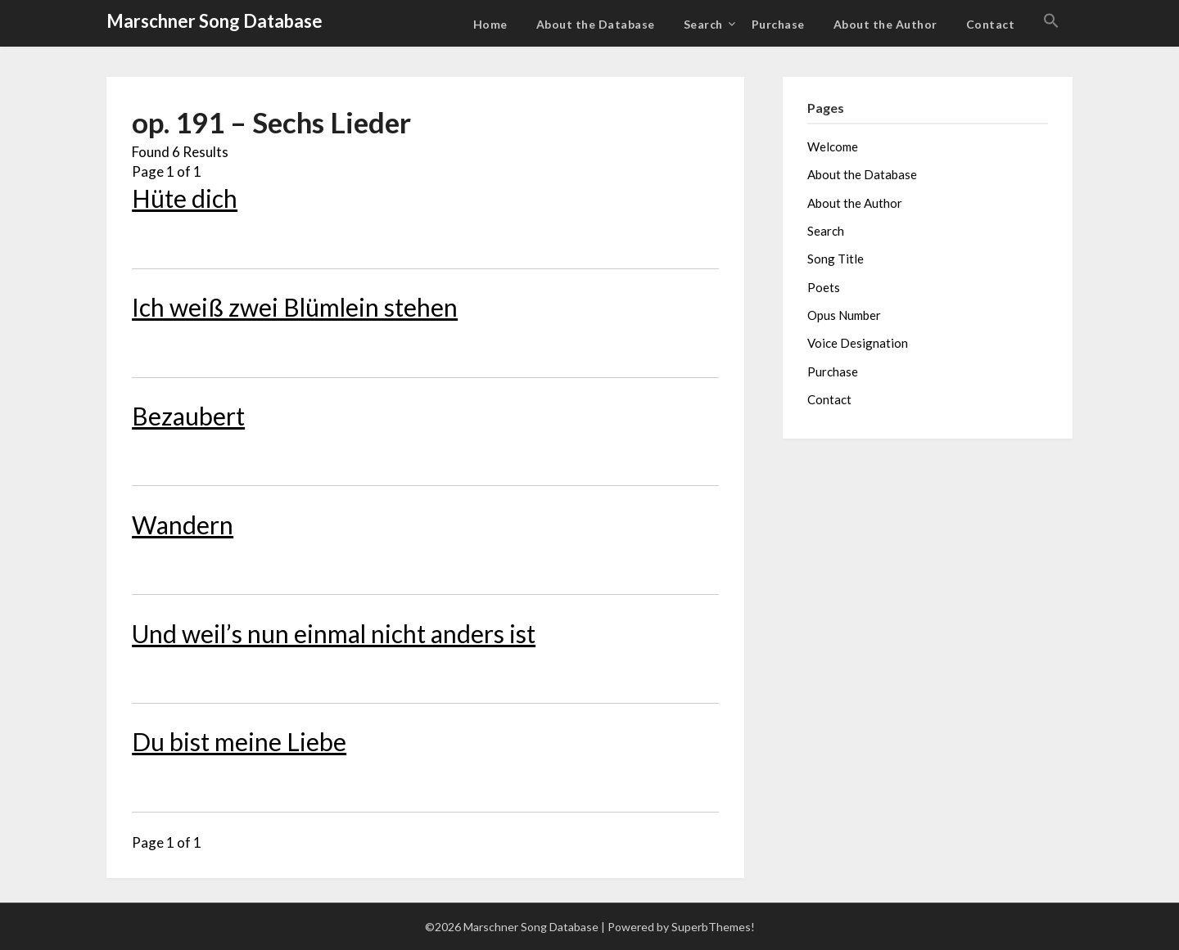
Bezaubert (188, 415)
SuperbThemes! (713, 927)
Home (490, 24)
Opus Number (844, 315)
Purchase (778, 24)
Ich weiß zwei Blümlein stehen (295, 307)
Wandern (182, 524)
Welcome (832, 146)
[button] (1051, 21)
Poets (823, 287)
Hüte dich (184, 198)
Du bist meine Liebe (239, 741)
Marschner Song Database (214, 21)
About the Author (885, 24)
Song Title (835, 258)
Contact (990, 24)
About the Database (595, 24)
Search (703, 24)
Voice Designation (857, 342)
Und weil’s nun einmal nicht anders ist (333, 633)
